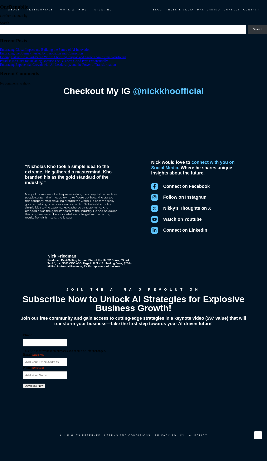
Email (33, 359)
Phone (27, 339)
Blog (157, 9)
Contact (251, 9)
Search (4, 23)
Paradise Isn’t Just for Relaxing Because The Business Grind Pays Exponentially (54, 61)
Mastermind (208, 9)
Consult (232, 9)
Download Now (34, 390)
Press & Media (180, 9)
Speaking (103, 9)
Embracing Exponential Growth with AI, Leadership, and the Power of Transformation (58, 64)
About (14, 9)
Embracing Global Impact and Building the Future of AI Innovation (45, 49)
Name (33, 372)
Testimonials (40, 9)
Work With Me (73, 9)
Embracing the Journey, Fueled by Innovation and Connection (41, 53)
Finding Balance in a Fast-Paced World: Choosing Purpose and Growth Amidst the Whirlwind (63, 57)
